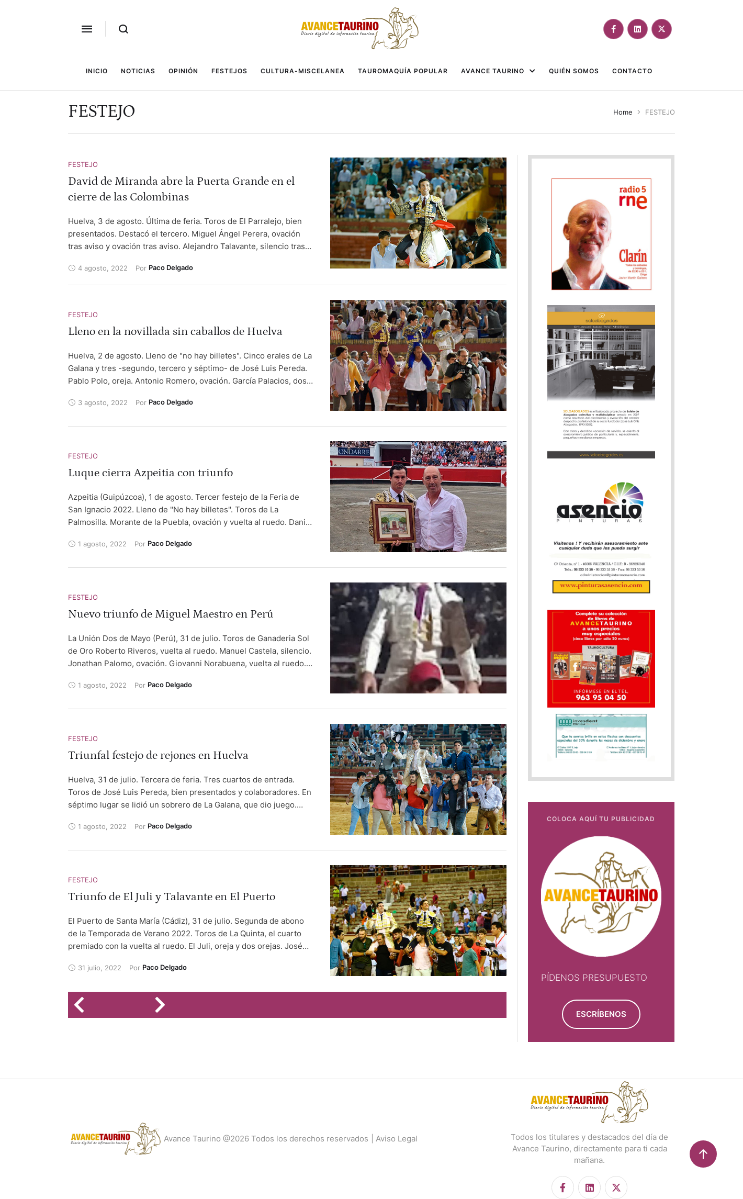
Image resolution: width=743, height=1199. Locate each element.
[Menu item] (97, 71)
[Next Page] (163, 1005)
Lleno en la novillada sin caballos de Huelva (175, 331)
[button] (87, 29)
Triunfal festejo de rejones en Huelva (158, 755)
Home (623, 112)
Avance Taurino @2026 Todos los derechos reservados (266, 1139)
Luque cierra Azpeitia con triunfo (150, 472)
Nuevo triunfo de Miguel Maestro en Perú (171, 614)
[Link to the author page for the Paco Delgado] (171, 267)
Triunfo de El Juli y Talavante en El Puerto (171, 896)
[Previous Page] (82, 1005)
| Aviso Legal (394, 1139)
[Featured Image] (418, 213)
